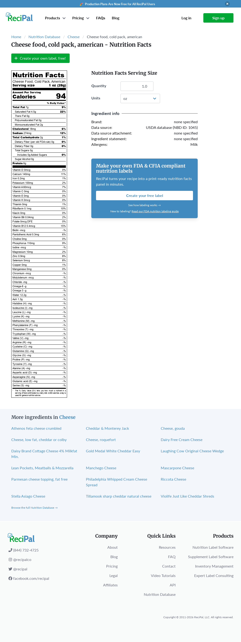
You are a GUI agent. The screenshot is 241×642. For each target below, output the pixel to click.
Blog (115, 18)
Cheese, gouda (173, 428)
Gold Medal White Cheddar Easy (113, 451)
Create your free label (144, 195)
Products (52, 18)
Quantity (98, 85)
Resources (167, 547)
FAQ (172, 556)
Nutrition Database (44, 36)
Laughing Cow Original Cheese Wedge (192, 451)
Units (95, 98)
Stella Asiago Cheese (28, 496)
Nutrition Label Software (213, 547)
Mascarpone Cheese (177, 468)
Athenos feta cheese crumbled (36, 428)
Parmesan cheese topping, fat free (39, 479)
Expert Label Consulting (213, 575)
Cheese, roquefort (101, 439)
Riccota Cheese (173, 479)
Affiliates (110, 585)
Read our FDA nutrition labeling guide (155, 211)
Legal (113, 575)
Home (16, 36)
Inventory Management (214, 566)
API (173, 585)
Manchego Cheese (101, 468)
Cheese (74, 36)
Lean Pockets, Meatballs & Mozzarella (42, 468)
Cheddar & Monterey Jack (107, 428)
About (112, 547)
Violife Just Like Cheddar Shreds (187, 496)
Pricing (78, 18)
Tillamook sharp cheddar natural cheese (118, 496)
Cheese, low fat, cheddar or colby (39, 439)
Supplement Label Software (210, 556)
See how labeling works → (144, 205)
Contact (169, 566)
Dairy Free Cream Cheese (181, 439)
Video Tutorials (163, 575)
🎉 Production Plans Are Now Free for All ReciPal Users (117, 4)
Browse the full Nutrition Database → (34, 507)
